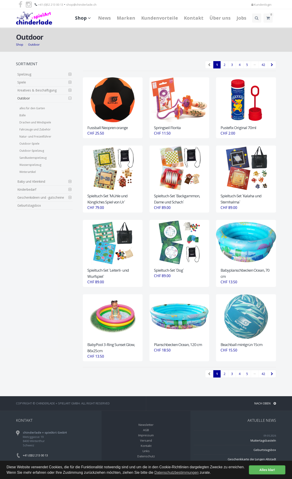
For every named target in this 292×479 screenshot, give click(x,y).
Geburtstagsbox (29, 205)
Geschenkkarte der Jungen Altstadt (252, 459)
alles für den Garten (32, 108)
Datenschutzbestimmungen (176, 472)
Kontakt (193, 18)
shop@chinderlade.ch (81, 5)
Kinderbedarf (26, 189)
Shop (83, 18)
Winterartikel (27, 172)
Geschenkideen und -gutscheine (40, 197)
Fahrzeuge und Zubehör (35, 129)
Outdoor (34, 44)
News (104, 18)
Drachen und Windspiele (35, 122)
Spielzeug (24, 74)
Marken (126, 18)
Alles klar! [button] (267, 470)
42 (263, 64)
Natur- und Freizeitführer (35, 136)
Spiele (21, 82)
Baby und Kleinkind (31, 181)
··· (255, 64)
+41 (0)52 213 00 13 (50, 5)
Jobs (241, 18)
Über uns (220, 18)
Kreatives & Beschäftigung (37, 90)
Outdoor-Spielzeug (31, 151)
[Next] (272, 64)
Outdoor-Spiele (29, 144)
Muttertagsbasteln (263, 440)
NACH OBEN (265, 403)
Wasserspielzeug (30, 165)
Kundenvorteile (159, 18)
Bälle (22, 115)
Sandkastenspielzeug (33, 158)
